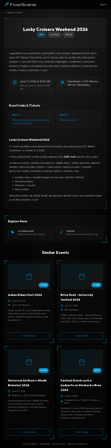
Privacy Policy (59, 444)
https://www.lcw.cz (68, 120)
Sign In (103, 4)
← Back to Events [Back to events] (13, 12)
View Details (29, 335)
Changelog (44, 444)
